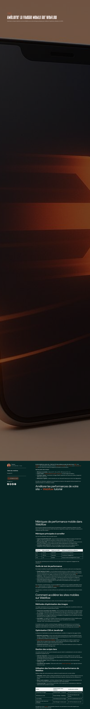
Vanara (37, 586)
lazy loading (69, 465)
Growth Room (56, 586)
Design (9, 13)
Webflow (37, 465)
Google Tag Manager (66, 663)
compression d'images (61, 465)
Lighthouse (59, 473)
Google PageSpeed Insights (50, 473)
